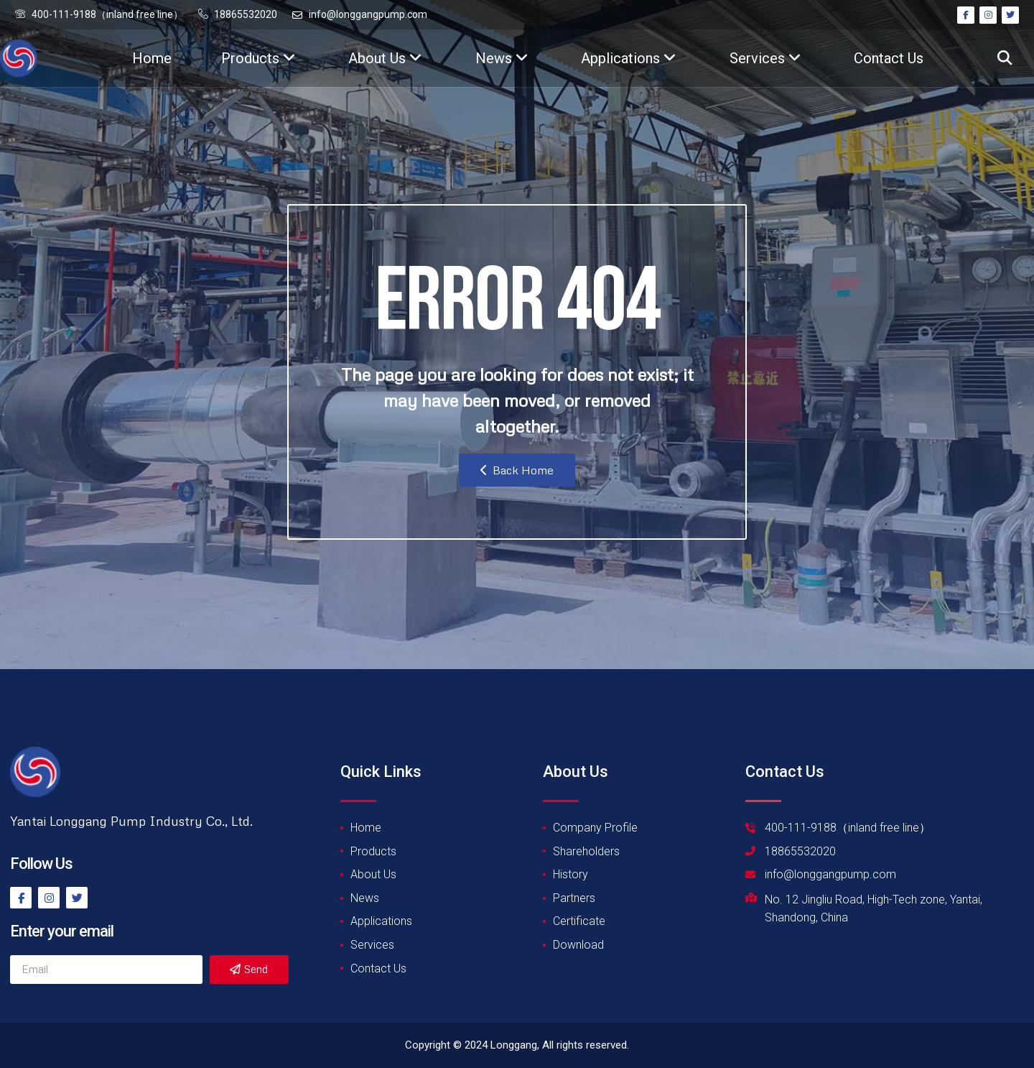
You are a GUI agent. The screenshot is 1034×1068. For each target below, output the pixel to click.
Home (152, 58)
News (501, 58)
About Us (385, 58)
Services (765, 58)
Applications (628, 58)
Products (258, 58)
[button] (1004, 58)
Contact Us (888, 58)
